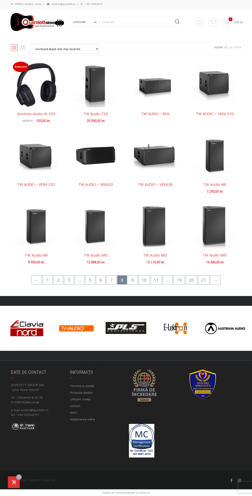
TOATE (237, 47)
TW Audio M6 (214, 184)
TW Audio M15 (215, 255)
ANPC (74, 412)
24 (230, 47)
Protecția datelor (81, 392)
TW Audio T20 (96, 114)
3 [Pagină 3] (69, 280)
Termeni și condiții (82, 386)
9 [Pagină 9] (133, 280)
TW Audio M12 (155, 255)
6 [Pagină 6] (101, 280)
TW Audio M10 (96, 255)
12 (225, 47)
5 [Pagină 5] (90, 280)
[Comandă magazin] (64, 49)
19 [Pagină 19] (179, 280)
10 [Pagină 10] (144, 280)
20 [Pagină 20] (191, 280)
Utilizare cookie (80, 399)
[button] (121, 348)
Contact (75, 406)
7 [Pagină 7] (111, 280)
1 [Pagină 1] (47, 280)
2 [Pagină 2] (58, 280)
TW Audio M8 (36, 255)
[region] (126, 328)
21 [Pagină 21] (203, 280)
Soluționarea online (82, 419)
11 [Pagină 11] (156, 280)
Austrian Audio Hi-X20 (36, 114)
